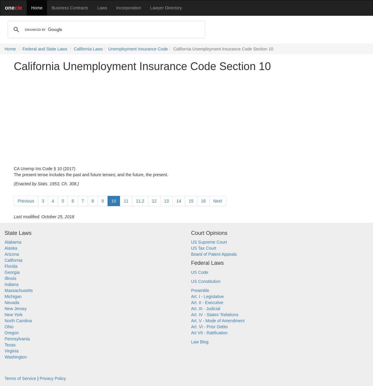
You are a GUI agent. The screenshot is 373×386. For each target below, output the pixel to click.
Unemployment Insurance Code (138, 49)
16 (203, 201)
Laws (102, 7)
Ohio (9, 326)
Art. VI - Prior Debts (209, 326)
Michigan (13, 296)
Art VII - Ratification (209, 332)
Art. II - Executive (207, 302)
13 (166, 201)
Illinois (10, 278)
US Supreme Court (209, 242)
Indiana (11, 284)
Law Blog (200, 341)
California (13, 260)
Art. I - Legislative (207, 296)
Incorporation (128, 7)
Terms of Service (20, 378)
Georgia (12, 272)
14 (178, 201)
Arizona (12, 254)
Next (217, 201)
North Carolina (18, 320)
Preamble (200, 290)
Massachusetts (19, 290)
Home (36, 7)
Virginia (11, 351)
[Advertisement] (186, 119)
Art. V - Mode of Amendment (218, 320)
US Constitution (206, 281)
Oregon (12, 332)
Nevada (12, 302)
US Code (199, 272)
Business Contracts (70, 7)
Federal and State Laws (44, 49)
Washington (16, 357)
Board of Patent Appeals (214, 254)
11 (126, 201)
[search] (105, 29)
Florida (11, 266)
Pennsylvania (17, 338)
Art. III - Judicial (205, 308)
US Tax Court (203, 248)
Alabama (13, 242)
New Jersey (16, 308)
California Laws (88, 49)
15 (191, 201)
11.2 (140, 201)
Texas (10, 344)
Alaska (11, 248)
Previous (26, 201)
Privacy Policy (53, 378)
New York (13, 314)
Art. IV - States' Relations (214, 314)
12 (154, 201)
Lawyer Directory (166, 7)
